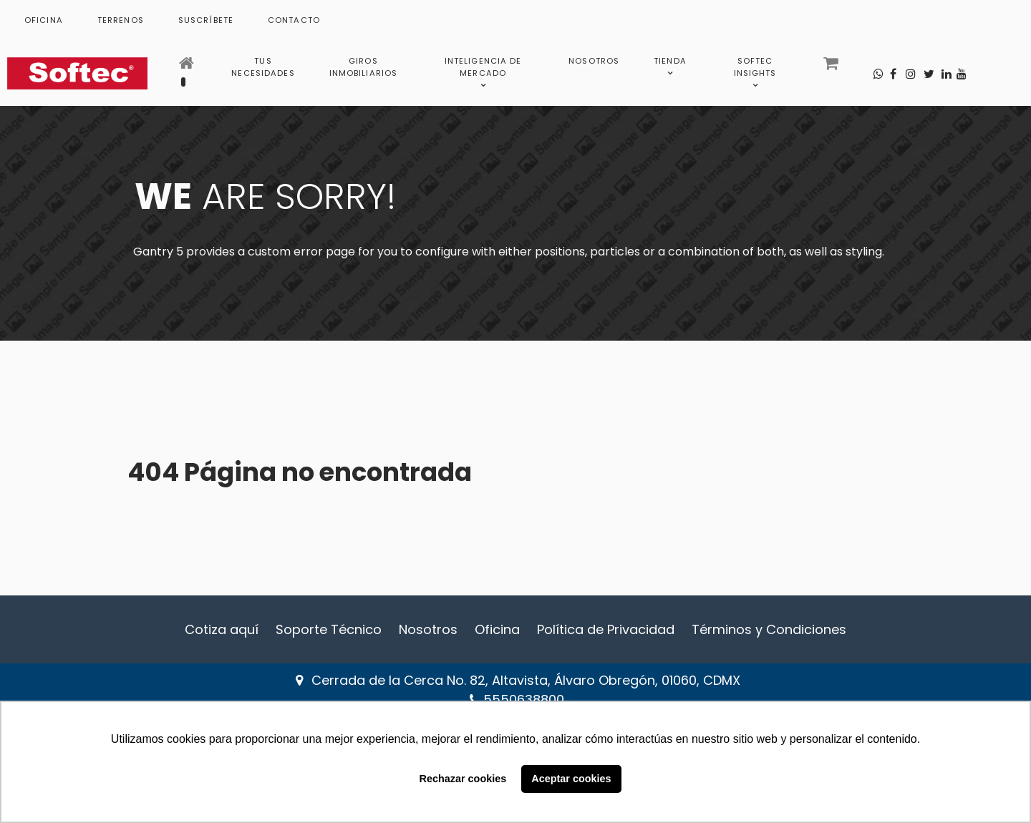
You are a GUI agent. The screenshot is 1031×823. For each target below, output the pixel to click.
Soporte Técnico (329, 629)
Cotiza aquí (221, 629)
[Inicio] (188, 67)
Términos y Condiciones (769, 629)
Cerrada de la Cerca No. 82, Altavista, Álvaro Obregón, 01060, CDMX (525, 680)
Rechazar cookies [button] (463, 778)
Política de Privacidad (605, 629)
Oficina (497, 629)
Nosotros (428, 629)
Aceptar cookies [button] (571, 778)
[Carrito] (832, 67)
